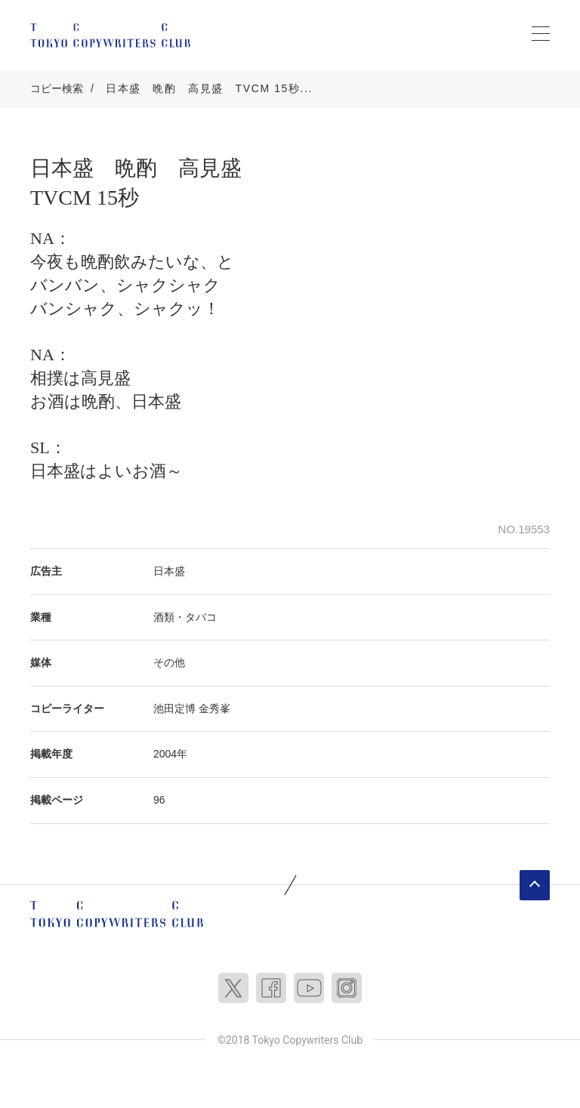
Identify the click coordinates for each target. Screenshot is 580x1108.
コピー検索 (56, 88)
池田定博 (174, 708)
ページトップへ (535, 885)
